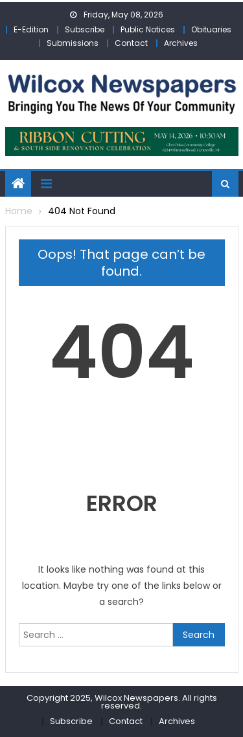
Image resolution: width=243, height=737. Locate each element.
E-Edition (31, 29)
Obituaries (211, 29)
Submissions (72, 43)
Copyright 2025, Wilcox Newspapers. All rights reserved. (122, 702)
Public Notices (148, 29)
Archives (181, 43)
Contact (131, 43)
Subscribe (84, 29)
